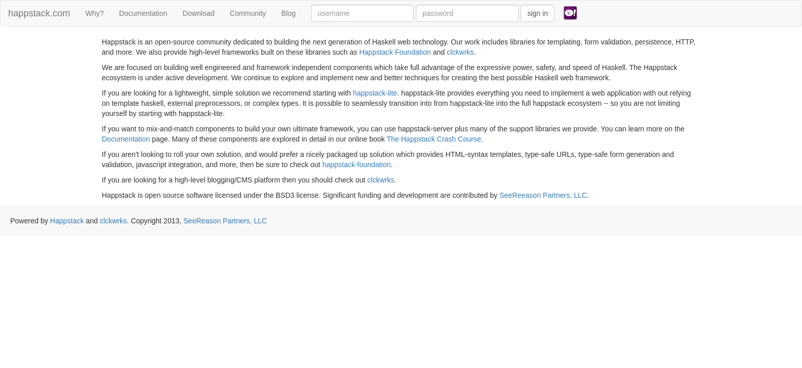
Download (198, 13)
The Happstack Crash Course (434, 139)
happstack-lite (375, 93)
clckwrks (460, 52)
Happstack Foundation (395, 52)
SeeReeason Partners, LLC (543, 195)
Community (248, 13)
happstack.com (39, 13)
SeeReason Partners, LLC (225, 221)
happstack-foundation (356, 164)
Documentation (143, 13)
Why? (94, 13)
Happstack (67, 221)
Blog (288, 13)
